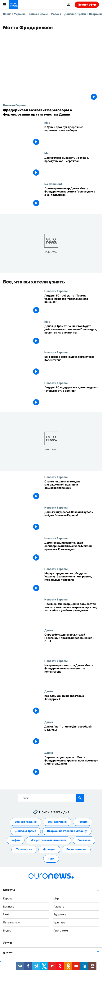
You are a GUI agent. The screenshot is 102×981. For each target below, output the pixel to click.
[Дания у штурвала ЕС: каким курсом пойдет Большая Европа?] (71, 521)
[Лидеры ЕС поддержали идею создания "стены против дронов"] (71, 396)
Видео (7, 930)
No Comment (53, 183)
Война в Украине (14, 14)
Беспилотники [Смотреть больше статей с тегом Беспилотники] (76, 849)
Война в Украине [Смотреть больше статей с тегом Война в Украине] (26, 821)
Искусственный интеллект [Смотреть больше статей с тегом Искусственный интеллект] (48, 840)
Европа (7, 898)
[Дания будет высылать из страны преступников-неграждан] (71, 167)
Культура (59, 922)
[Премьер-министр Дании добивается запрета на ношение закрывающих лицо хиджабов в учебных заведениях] (71, 613)
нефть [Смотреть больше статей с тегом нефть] (15, 840)
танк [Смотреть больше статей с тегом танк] (51, 858)
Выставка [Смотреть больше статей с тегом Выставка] (84, 840)
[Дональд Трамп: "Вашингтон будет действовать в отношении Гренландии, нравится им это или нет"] (71, 335)
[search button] (80, 798)
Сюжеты (9, 889)
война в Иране (38, 14)
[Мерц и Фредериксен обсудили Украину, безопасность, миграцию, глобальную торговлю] (71, 582)
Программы (61, 930)
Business (8, 906)
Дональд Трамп (75, 14)
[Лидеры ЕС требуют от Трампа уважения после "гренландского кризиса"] (71, 304)
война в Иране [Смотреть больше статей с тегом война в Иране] (57, 821)
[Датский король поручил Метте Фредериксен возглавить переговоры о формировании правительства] (51, 112)
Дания (48, 630)
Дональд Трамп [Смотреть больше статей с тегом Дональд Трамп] (25, 830)
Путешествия (11, 922)
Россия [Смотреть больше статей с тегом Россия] (82, 821)
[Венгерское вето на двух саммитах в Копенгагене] (71, 366)
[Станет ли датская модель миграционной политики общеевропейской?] (71, 490)
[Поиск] (51, 798)
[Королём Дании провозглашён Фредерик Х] (71, 705)
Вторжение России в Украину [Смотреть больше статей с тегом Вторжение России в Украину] (67, 830)
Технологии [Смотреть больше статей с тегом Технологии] (24, 849)
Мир (47, 122)
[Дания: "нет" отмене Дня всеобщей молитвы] (71, 735)
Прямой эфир (87, 4)
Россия (56, 14)
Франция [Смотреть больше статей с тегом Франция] (49, 849)
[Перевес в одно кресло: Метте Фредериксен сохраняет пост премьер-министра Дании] (71, 766)
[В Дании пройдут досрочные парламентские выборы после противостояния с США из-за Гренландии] (71, 136)
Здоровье (59, 914)
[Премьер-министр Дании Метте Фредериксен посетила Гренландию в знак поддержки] (71, 197)
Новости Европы (14, 105)
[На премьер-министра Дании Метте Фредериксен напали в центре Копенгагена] (71, 674)
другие (7, 952)
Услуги (7, 942)
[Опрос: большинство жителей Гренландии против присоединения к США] (71, 644)
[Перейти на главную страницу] (13, 4)
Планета (58, 906)
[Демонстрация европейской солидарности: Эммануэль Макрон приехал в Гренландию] (71, 552)
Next (6, 914)
